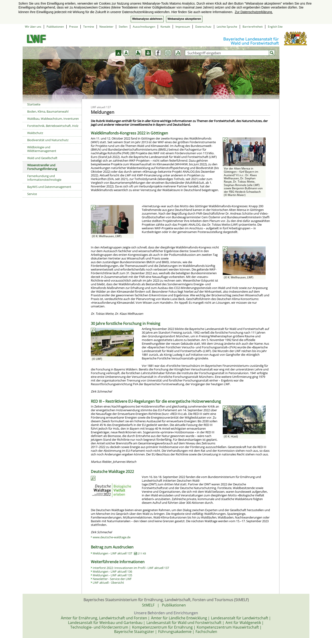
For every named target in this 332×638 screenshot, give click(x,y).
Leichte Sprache (227, 27)
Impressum (182, 27)
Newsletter (106, 27)
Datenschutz (203, 27)
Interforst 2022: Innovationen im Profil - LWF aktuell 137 (131, 568)
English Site (275, 27)
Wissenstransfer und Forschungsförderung (42, 167)
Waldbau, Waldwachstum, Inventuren (53, 119)
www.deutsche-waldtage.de (111, 537)
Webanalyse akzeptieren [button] (184, 18)
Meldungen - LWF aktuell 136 (112, 571)
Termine (88, 27)
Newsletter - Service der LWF (112, 579)
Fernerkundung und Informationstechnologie (44, 178)
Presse (73, 27)
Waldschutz (35, 133)
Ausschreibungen (144, 27)
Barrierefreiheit (253, 27)
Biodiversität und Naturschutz (47, 140)
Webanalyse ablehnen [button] (147, 18)
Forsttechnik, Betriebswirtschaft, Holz (52, 126)
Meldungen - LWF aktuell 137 (119, 553)
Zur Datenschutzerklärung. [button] (254, 12)
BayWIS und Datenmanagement (49, 187)
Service (32, 194)
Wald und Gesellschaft (42, 158)
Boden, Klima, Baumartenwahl (47, 111)
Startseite (33, 104)
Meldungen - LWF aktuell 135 (112, 575)
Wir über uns (33, 27)
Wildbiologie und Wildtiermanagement (41, 149)
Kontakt (165, 27)
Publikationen (55, 27)
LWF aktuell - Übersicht (108, 582)
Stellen (123, 27)
